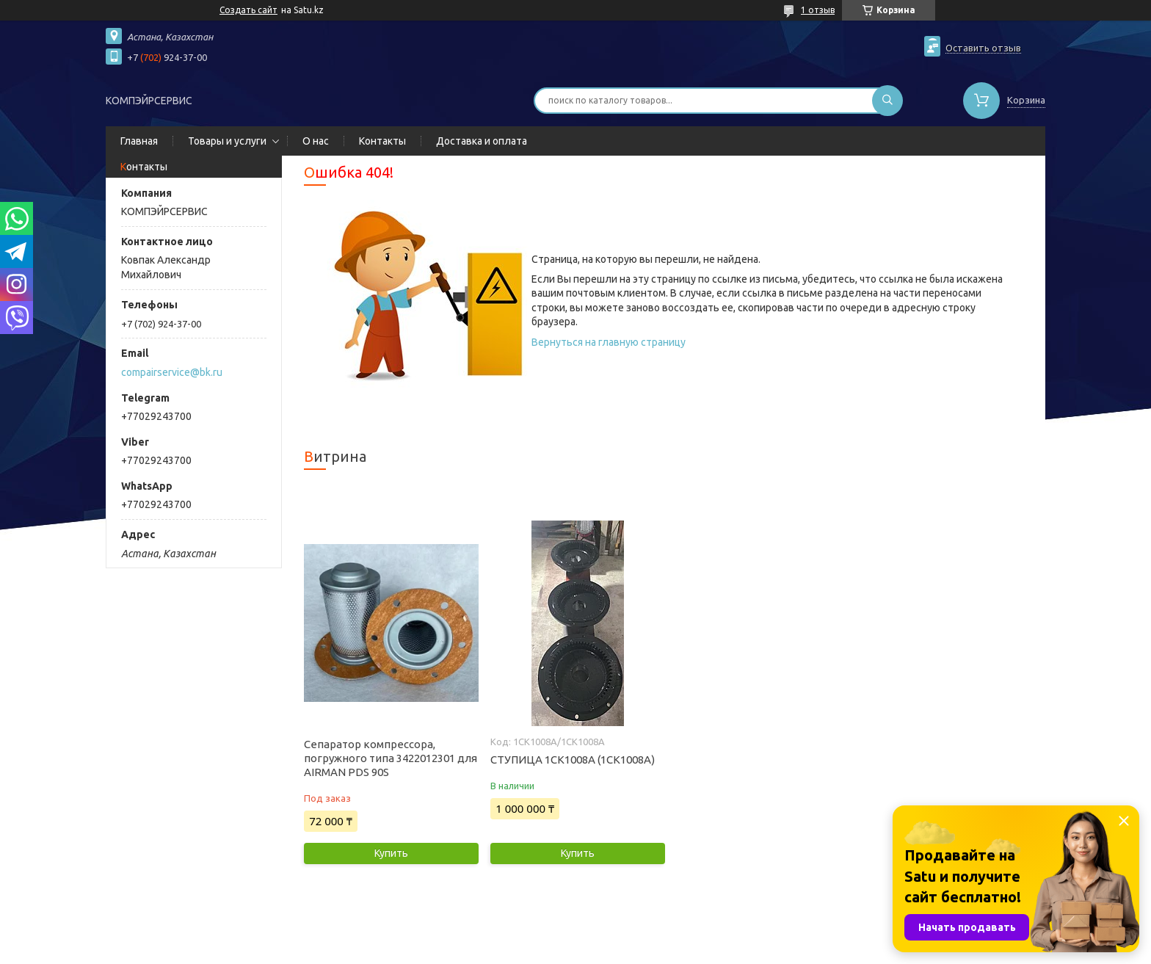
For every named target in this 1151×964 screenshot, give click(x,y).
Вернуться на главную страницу (608, 342)
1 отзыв (818, 10)
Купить (391, 853)
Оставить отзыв (983, 48)
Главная (139, 141)
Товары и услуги (227, 141)
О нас (315, 141)
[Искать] (887, 100)
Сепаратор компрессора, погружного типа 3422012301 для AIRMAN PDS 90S (390, 758)
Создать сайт (248, 10)
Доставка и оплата (481, 141)
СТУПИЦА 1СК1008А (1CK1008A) (572, 759)
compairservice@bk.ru (171, 372)
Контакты (382, 141)
